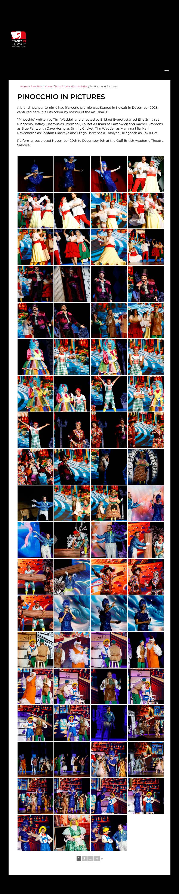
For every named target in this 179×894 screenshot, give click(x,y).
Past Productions (42, 86)
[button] (166, 71)
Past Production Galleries (71, 86)
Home (24, 86)
